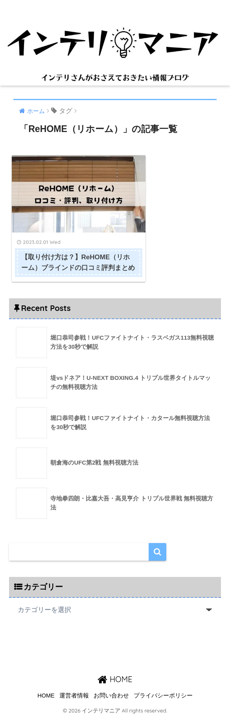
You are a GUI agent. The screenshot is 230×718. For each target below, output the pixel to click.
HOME (115, 678)
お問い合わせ (111, 695)
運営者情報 (74, 695)
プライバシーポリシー (163, 695)
